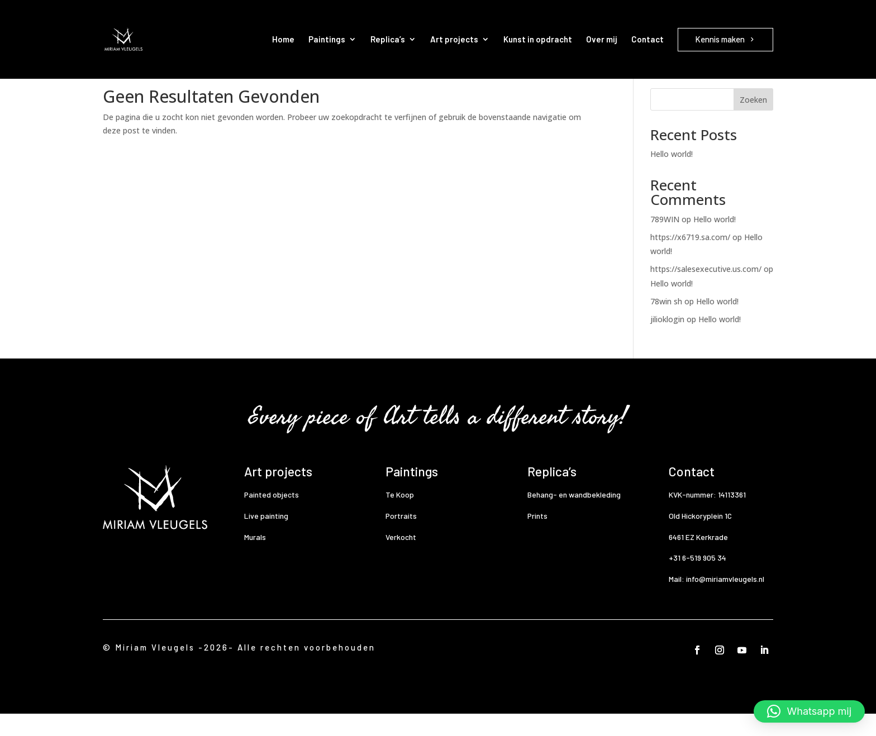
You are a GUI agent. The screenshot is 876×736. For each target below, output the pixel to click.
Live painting (266, 538)
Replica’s (387, 39)
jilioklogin (667, 341)
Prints (537, 538)
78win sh (666, 323)
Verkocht (400, 559)
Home (283, 39)
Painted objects (271, 517)
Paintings (326, 39)
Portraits (401, 538)
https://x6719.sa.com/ (690, 259)
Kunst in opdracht (537, 39)
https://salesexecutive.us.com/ (705, 291)
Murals (255, 559)
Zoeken (753, 122)
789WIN (664, 241)
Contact (647, 39)
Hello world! (671, 176)
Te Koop (399, 517)
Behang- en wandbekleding (574, 517)
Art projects (454, 39)
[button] (809, 711)
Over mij (601, 39)
